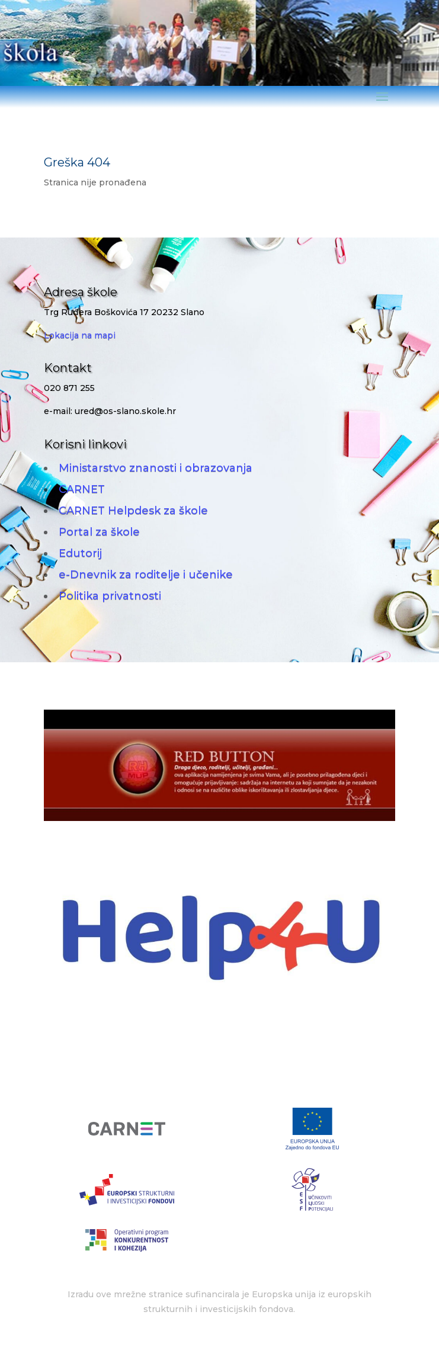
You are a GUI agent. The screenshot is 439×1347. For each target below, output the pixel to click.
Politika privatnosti (110, 595)
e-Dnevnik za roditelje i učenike (146, 574)
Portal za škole (99, 531)
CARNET (82, 489)
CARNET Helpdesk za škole (133, 510)
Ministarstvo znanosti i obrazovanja (155, 467)
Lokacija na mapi (80, 335)
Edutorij (80, 553)
